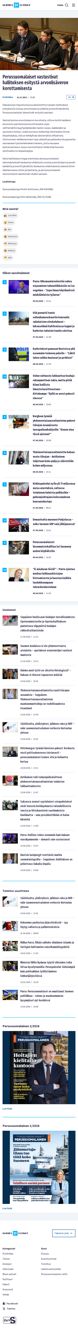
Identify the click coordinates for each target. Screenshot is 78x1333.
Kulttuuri (8, 1279)
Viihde (6, 1294)
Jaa (71, 97)
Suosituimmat (49, 1259)
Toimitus (46, 1264)
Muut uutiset (9, 1274)
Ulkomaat (8, 1269)
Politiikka (8, 97)
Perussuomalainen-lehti (54, 1274)
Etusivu (45, 1254)
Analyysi (7, 1264)
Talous (6, 1259)
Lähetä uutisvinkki (51, 1269)
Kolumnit (8, 1289)
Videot (6, 1284)
